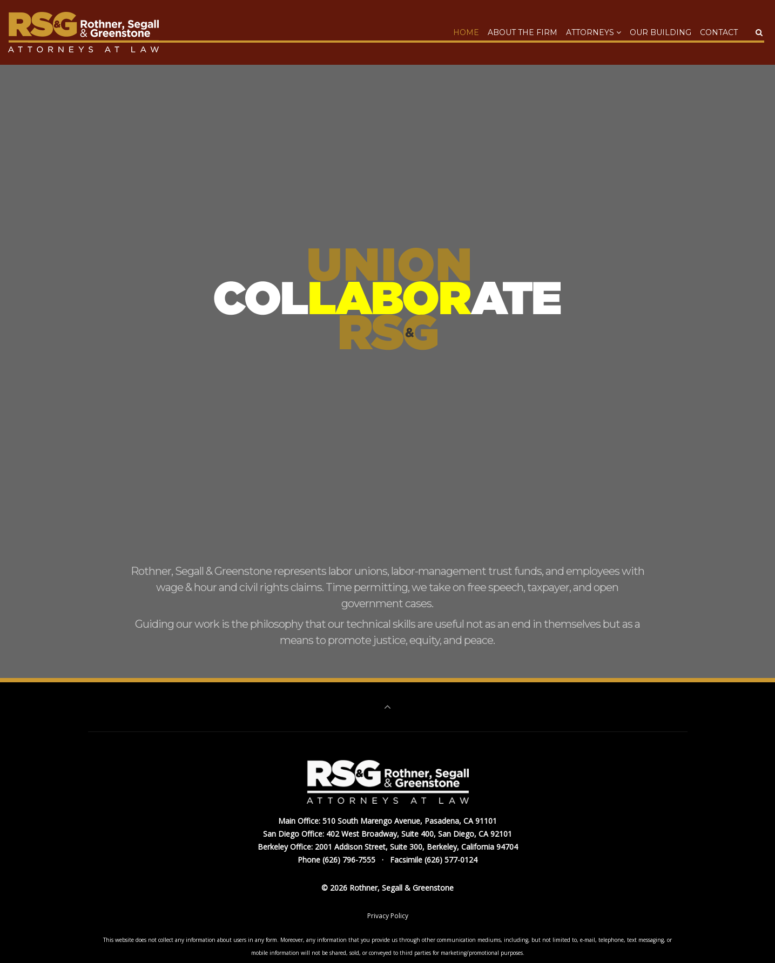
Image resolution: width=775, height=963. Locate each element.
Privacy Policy (387, 915)
